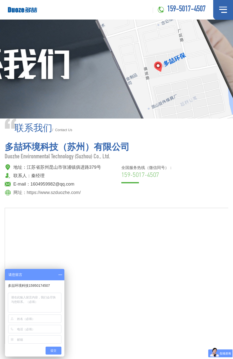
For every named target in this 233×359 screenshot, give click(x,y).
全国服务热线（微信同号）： (147, 172)
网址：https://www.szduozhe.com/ (47, 192)
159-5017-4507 (186, 9)
